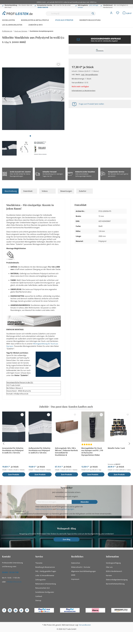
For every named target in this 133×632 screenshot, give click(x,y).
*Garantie (38, 563)
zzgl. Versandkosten (89, 74)
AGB (77, 514)
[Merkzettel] (117, 13)
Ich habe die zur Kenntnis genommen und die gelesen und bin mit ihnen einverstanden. (64, 514)
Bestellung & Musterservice (45, 567)
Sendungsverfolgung (113, 563)
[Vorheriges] (4, 99)
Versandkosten (85, 625)
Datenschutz (75, 563)
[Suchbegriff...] (68, 13)
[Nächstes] (61, 99)
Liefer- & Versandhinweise (44, 575)
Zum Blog (66, 539)
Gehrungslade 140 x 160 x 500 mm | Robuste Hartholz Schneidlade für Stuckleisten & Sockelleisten (66, 451)
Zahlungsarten (40, 580)
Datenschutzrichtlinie (43, 509)
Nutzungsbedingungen (65, 509)
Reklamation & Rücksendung (45, 584)
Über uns (109, 567)
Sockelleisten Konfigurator (44, 592)
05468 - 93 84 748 (10, 572)
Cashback (38, 596)
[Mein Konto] (111, 13)
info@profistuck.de (14, 582)
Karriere (109, 575)
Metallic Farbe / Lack (116, 448)
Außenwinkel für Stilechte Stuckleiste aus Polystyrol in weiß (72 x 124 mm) (39, 450)
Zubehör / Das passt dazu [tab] (53, 406)
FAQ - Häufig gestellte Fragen (45, 571)
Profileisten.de (7, 31)
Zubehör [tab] (82, 191)
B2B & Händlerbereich (114, 571)
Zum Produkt (13, 474)
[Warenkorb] (127, 13)
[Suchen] (93, 13)
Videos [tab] (45, 191)
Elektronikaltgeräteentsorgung (116, 580)
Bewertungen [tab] (66, 191)
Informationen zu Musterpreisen (83, 91)
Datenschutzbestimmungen (38, 514)
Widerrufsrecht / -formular (80, 567)
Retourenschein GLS (42, 588)
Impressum (75, 579)
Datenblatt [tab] (27, 191)
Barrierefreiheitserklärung (115, 584)
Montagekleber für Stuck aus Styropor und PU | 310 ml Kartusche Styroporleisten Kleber (92, 451)
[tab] (10, 191)
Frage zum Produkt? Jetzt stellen (91, 104)
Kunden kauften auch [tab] (80, 406)
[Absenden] (85, 502)
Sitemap (38, 600)
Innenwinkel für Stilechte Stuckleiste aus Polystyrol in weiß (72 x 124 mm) (12, 450)
